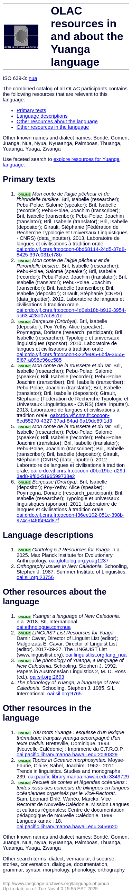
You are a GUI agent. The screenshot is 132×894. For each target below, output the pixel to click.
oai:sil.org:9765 (64, 693)
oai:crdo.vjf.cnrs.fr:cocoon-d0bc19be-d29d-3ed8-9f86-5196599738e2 (72, 473)
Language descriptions (42, 116)
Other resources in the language (53, 127)
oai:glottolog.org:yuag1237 (79, 560)
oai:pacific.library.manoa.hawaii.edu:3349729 (78, 776)
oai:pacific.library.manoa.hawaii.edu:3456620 (67, 826)
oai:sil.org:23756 (35, 577)
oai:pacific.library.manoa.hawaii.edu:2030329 (67, 754)
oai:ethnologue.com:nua (43, 627)
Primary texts (31, 110)
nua (33, 78)
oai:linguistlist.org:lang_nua (96, 655)
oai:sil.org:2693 (47, 677)
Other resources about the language (57, 121)
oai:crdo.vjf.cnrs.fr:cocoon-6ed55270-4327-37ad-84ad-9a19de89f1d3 (64, 418)
